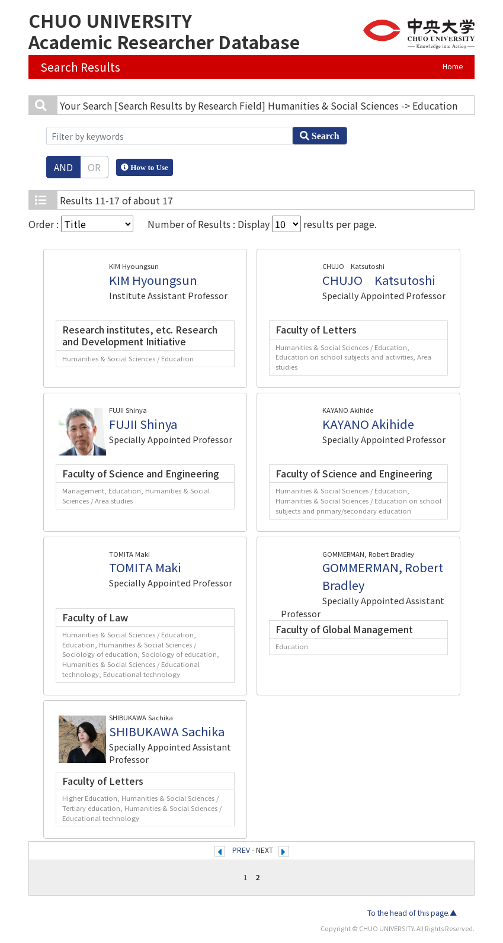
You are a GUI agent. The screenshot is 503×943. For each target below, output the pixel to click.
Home (453, 66)
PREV (241, 850)
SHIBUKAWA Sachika (167, 731)
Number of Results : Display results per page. (262, 224)
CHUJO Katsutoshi (378, 279)
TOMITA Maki (145, 567)
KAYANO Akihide (368, 423)
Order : (80, 224)
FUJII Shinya (143, 423)
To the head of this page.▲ (412, 912)
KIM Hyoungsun (153, 279)
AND (63, 167)
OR (94, 167)
